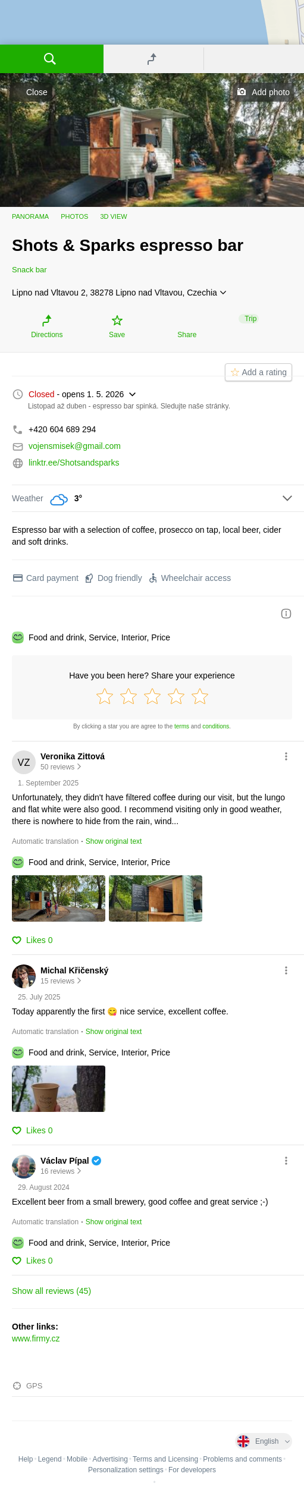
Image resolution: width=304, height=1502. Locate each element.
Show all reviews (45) (51, 1291)
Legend (50, 1459)
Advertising (109, 1459)
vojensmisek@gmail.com (75, 446)
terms (181, 726)
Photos (74, 216)
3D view (113, 216)
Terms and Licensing (165, 1459)
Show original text (114, 841)
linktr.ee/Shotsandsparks (74, 462)
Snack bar (29, 269)
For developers (192, 1470)
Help (25, 1459)
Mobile (77, 1459)
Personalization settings (126, 1470)
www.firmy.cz (36, 1338)
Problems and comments (242, 1459)
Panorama (30, 216)
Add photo (271, 92)
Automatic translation (45, 841)
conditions (215, 726)
